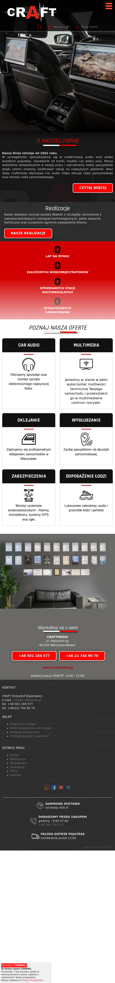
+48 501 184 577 (51, 957)
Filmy (14, 903)
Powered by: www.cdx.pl (97, 979)
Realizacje (17, 899)
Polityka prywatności (25, 864)
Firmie (14, 887)
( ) (61, 27)
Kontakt (15, 907)
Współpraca (18, 895)
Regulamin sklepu (23, 856)
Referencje (17, 891)
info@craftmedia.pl (57, 800)
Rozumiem (14, 965)
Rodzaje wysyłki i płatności (29, 868)
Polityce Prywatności (32, 980)
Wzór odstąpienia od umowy (30, 860)
